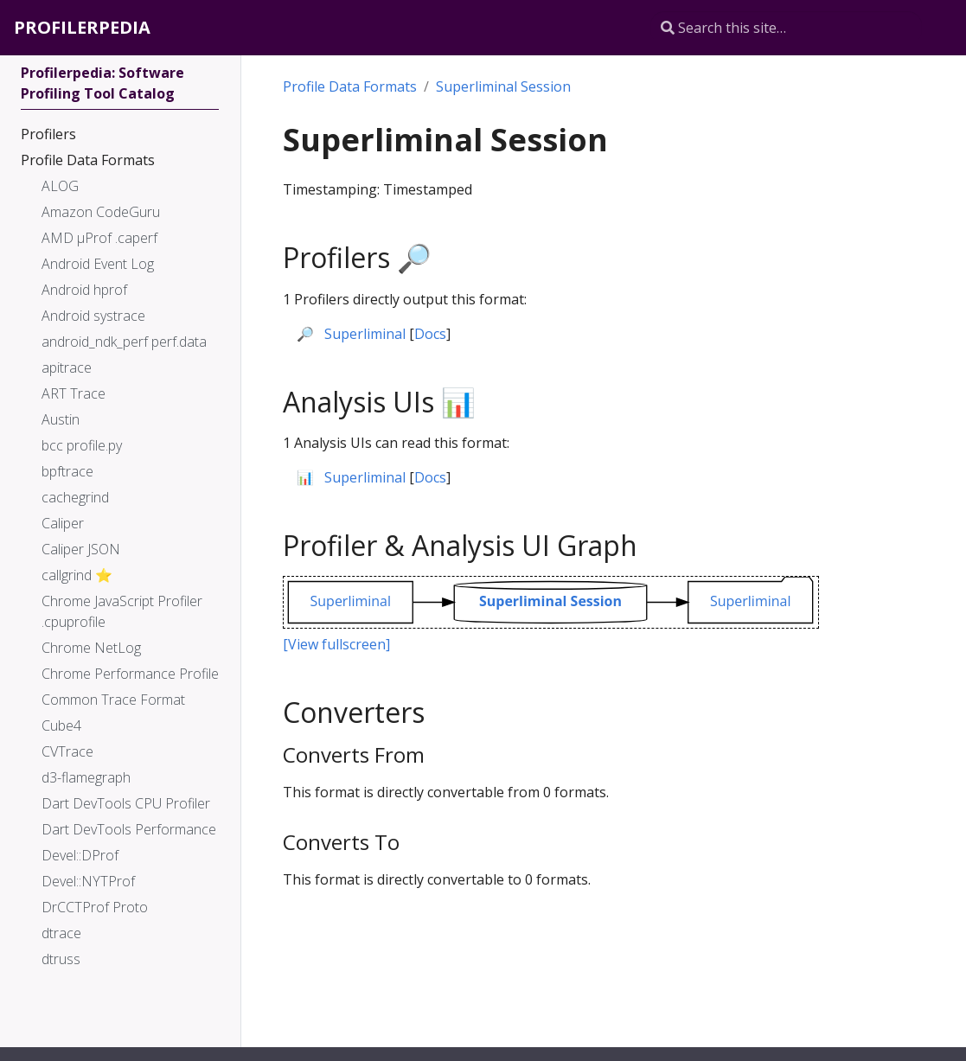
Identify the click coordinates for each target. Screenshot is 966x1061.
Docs (430, 333)
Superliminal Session (503, 86)
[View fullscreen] (336, 644)
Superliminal (365, 333)
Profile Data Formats (350, 86)
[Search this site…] (786, 27)
